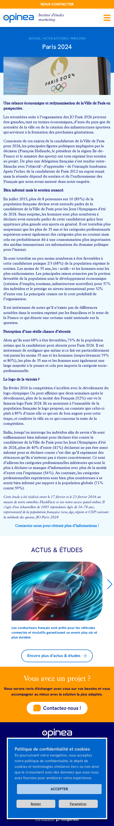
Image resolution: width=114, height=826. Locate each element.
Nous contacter (57, 4)
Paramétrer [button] (78, 804)
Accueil (35, 38)
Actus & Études (55, 38)
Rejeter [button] (36, 804)
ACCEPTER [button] (59, 789)
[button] (110, 584)
